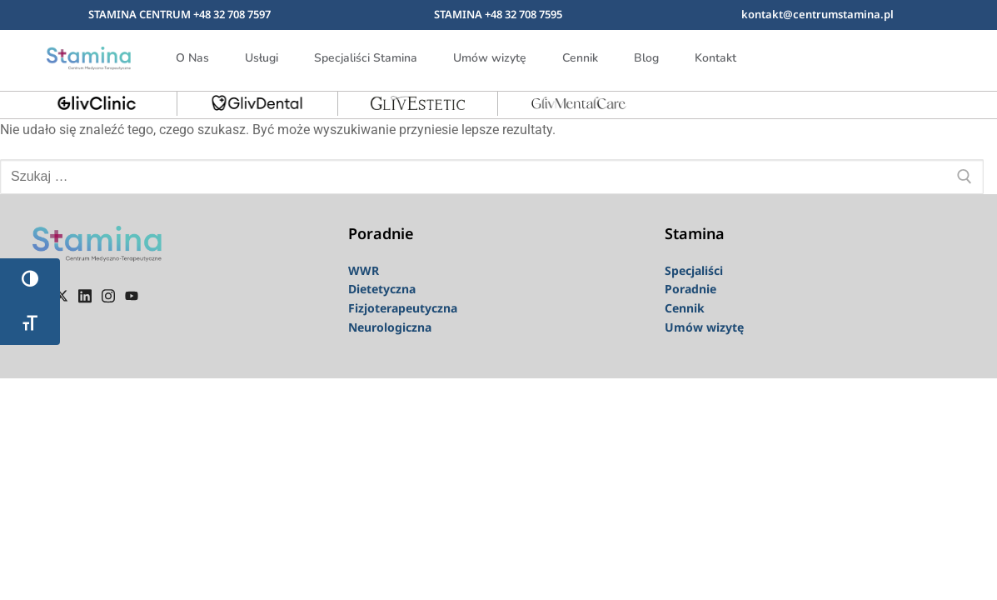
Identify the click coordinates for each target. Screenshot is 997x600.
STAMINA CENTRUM (140, 14)
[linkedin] (85, 295)
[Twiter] (62, 295)
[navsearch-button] (928, 55)
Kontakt (715, 58)
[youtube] (132, 295)
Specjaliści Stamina (365, 58)
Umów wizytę (489, 58)
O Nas (192, 58)
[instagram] (108, 295)
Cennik (580, 58)
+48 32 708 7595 (523, 14)
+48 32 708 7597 (232, 14)
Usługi (261, 58)
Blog (646, 58)
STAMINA (459, 14)
